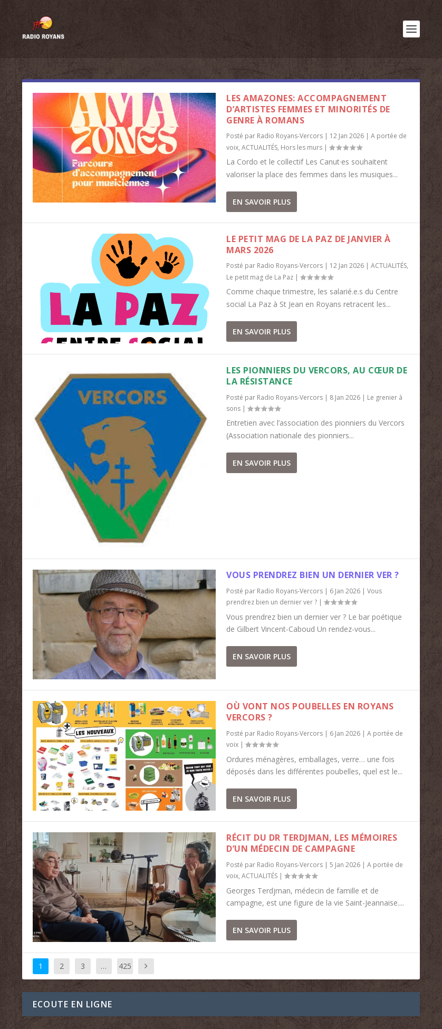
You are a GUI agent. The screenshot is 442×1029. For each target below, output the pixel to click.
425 (125, 966)
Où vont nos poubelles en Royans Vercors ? (310, 711)
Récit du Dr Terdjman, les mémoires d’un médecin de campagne (311, 843)
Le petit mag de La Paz (259, 277)
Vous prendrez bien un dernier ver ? (312, 575)
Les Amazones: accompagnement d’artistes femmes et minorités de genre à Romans (308, 109)
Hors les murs (301, 147)
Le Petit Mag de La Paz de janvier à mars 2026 (308, 244)
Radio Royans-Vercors (290, 135)
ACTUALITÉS (259, 147)
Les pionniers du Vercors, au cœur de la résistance (316, 375)
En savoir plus (262, 202)
